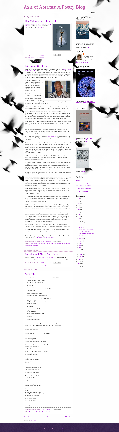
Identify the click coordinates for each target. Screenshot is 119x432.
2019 (79, 212)
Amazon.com (79, 102)
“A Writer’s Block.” (52, 136)
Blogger (73, 428)
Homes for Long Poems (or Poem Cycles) (85, 183)
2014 (79, 259)
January (81, 256)
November (81, 225)
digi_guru (63, 428)
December (81, 222)
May (80, 247)
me (86, 141)
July (80, 243)
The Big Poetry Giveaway (82, 191)
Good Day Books (87, 139)
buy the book (40, 27)
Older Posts (69, 417)
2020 (79, 209)
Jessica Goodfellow (89, 54)
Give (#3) (30, 273)
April (80, 249)
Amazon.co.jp (86, 102)
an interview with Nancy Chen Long (45, 257)
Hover (36, 57)
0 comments (48, 55)
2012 (79, 263)
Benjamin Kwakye (33, 243)
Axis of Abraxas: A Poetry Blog (54, 7)
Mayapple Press (88, 101)
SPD (81, 104)
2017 (79, 216)
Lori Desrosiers (55, 259)
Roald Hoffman (28, 245)
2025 (79, 198)
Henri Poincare (32, 411)
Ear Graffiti (78, 180)
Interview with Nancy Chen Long (41, 254)
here (92, 46)
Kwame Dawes (67, 243)
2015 (79, 221)
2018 (79, 214)
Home (48, 417)
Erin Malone (31, 57)
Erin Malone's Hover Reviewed (40, 21)
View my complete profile (82, 62)
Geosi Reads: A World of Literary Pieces (45, 237)
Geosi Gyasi (53, 243)
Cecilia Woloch (41, 243)
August (80, 240)
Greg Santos (48, 259)
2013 (79, 261)
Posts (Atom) (33, 420)
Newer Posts (28, 417)
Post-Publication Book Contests (83, 185)
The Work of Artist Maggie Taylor (83, 188)
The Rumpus (41, 57)
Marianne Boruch (49, 411)
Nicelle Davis (41, 259)
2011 (79, 266)
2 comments (48, 409)
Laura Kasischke (40, 411)
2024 (79, 201)
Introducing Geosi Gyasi (37, 66)
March (80, 252)
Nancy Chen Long (47, 265)
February (81, 254)
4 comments (48, 241)
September (81, 238)
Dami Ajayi (47, 243)
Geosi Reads (60, 243)
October (81, 227)
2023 (79, 203)
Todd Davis (35, 245)
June (80, 245)
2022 (79, 205)
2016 (79, 218)
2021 (79, 207)
